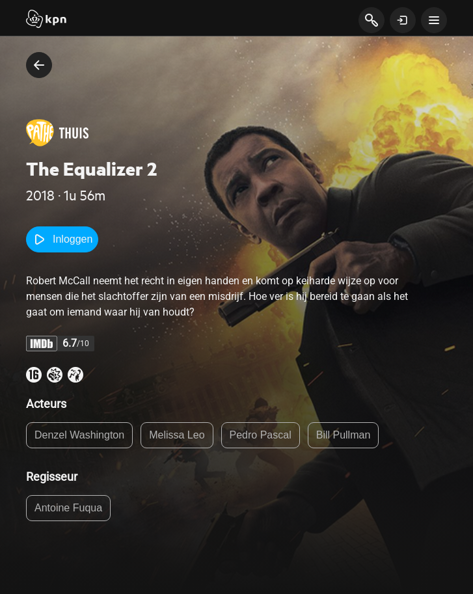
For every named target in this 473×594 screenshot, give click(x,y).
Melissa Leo (176, 434)
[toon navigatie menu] (434, 20)
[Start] (46, 20)
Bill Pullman (343, 434)
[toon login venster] (403, 20)
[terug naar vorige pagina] (39, 65)
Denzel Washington (79, 434)
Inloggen (62, 239)
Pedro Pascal (260, 434)
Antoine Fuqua (68, 507)
